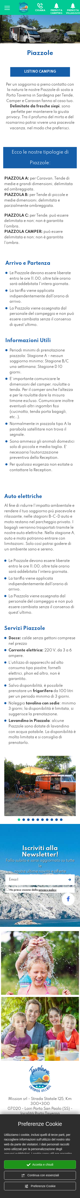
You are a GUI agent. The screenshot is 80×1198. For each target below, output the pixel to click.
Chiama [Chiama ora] (40, 7)
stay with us (56, 899)
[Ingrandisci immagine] (40, 786)
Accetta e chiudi (40, 1165)
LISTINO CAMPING (40, 71)
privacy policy (47, 890)
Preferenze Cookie (40, 1186)
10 (61, 819)
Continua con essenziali (40, 1175)
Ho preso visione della (32, 890)
